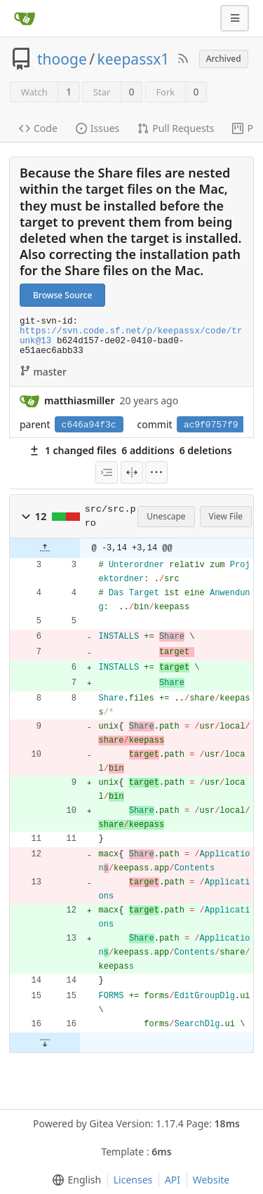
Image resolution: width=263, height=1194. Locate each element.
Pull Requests (175, 128)
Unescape (166, 516)
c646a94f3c (89, 425)
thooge (62, 59)
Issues (97, 128)
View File (226, 516)
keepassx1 (133, 59)
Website (211, 1179)
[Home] (24, 18)
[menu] (106, 472)
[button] (26, 517)
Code (38, 128)
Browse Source (62, 295)
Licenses (133, 1179)
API (172, 1179)
